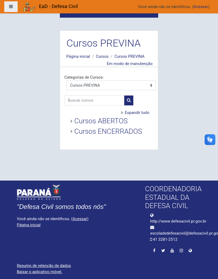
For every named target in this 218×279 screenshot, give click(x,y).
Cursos (102, 56)
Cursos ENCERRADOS (108, 131)
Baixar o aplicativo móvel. (39, 271)
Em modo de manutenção (130, 63)
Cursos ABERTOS (101, 121)
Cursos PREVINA (129, 56)
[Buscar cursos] (94, 100)
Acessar (200, 6)
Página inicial (78, 56)
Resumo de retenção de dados (44, 265)
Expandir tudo (137, 112)
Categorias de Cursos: (84, 77)
